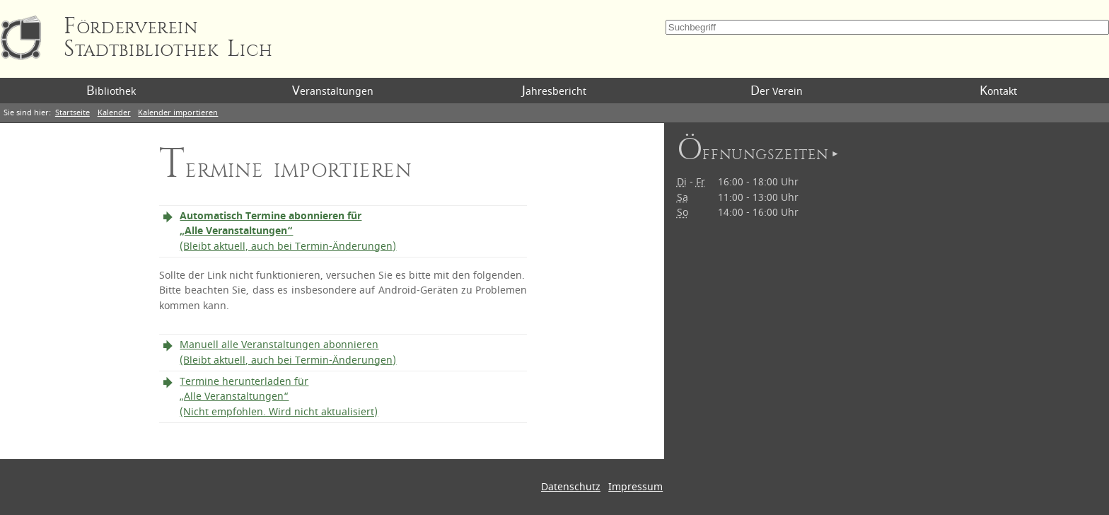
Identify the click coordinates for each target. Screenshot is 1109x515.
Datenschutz (570, 487)
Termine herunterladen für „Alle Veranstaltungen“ (279, 396)
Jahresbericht (554, 90)
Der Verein (776, 90)
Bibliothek (111, 90)
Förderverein (168, 38)
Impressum (635, 487)
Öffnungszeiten (753, 152)
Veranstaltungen (332, 90)
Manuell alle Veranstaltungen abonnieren (288, 352)
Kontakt (998, 90)
